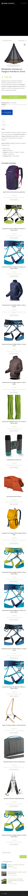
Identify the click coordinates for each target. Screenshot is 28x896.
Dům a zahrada (7, 730)
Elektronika (13, 465)
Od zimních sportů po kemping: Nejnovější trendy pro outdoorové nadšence (15, 880)
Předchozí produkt (8, 40)
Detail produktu (14, 97)
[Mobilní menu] (23, 3)
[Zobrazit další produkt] (25, 41)
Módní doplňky (14, 197)
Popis (3, 121)
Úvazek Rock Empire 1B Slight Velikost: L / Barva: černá (14, 345)
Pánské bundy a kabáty (18, 312)
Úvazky (20, 235)
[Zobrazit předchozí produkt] (2, 41)
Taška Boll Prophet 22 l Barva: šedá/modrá (14, 761)
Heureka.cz (8, 104)
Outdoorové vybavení (14, 502)
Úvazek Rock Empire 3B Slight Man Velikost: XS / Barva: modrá (14, 611)
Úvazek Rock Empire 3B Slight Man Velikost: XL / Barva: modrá (14, 267)
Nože (11, 804)
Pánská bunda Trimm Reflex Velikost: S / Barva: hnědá (14, 383)
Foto (16, 465)
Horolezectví (13, 235)
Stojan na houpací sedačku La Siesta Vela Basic (14, 725)
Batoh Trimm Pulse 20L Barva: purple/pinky (14, 192)
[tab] (14, 121)
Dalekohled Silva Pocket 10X (14, 459)
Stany (22, 502)
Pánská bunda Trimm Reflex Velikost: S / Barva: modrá (14, 305)
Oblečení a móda (21, 197)
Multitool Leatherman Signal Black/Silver (14, 798)
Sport (17, 235)
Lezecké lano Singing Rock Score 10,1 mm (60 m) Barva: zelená (14, 422)
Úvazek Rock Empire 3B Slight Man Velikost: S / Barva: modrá (14, 687)
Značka (4, 125)
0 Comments (14, 867)
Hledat (23, 856)
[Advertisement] (14, 21)
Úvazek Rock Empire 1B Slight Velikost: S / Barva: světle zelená (14, 573)
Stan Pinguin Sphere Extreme (14, 496)
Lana (18, 428)
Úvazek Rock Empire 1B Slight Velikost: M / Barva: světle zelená (14, 835)
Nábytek (20, 104)
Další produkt (21, 40)
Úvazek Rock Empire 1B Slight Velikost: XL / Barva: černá (14, 649)
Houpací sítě (15, 104)
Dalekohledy (8, 465)
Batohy (5, 197)
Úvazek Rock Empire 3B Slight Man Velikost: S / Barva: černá (14, 229)
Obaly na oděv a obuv (17, 540)
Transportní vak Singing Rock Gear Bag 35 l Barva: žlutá (14, 533)
